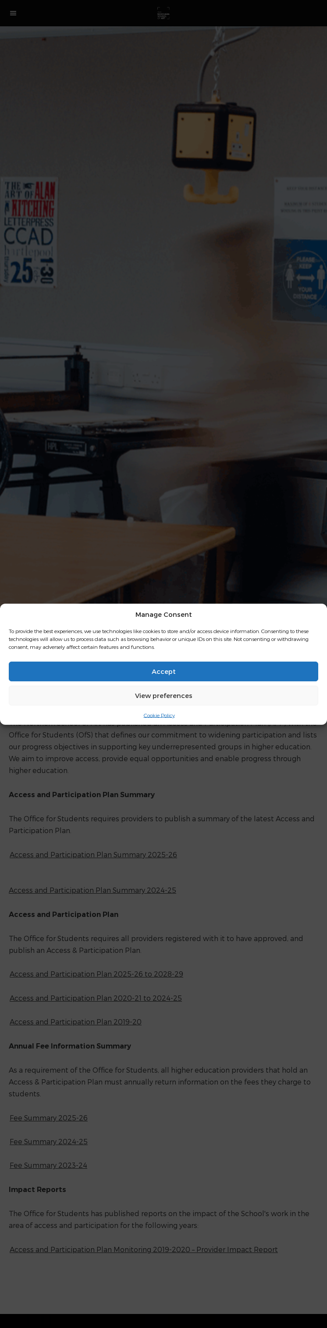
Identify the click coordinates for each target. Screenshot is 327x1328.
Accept (164, 671)
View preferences (163, 695)
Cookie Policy (159, 715)
